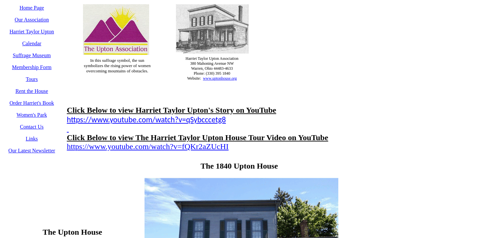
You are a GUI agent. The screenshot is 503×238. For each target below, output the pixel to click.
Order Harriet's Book (32, 103)
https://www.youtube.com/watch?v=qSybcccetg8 (146, 119)
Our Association (32, 19)
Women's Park (32, 115)
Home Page (32, 8)
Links (32, 138)
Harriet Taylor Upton (32, 31)
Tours (32, 79)
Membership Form (32, 67)
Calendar (31, 43)
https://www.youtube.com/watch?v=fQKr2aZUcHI (148, 146)
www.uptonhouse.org (220, 78)
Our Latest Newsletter (31, 150)
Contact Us (32, 127)
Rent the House (32, 91)
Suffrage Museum (32, 55)
